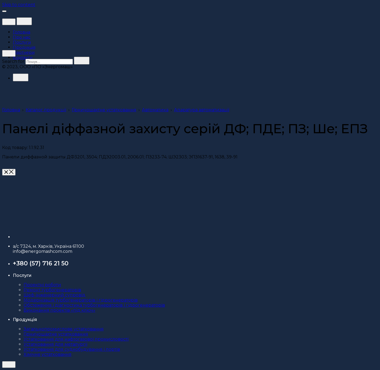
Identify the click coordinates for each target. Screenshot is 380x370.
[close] (9, 21)
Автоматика (155, 109)
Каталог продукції (46, 109)
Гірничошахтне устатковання (104, 109)
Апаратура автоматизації (201, 109)
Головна (11, 109)
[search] (81, 60)
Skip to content (18, 4)
